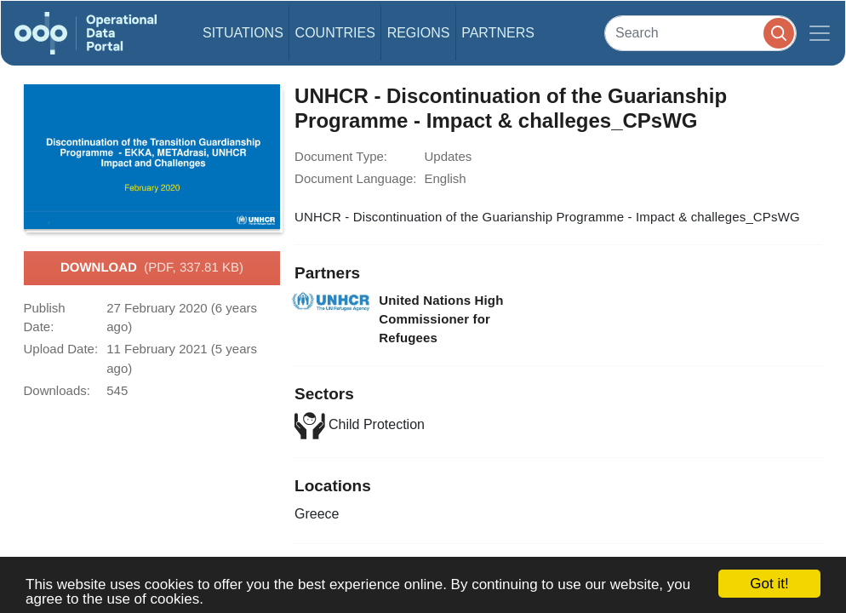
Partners (497, 33)
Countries (335, 33)
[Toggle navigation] (820, 33)
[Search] (700, 32)
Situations (243, 33)
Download (151, 268)
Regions (418, 33)
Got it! (769, 584)
